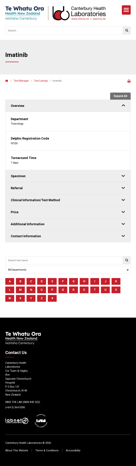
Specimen (68, 176)
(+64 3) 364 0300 (15, 407)
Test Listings (41, 80)
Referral (68, 188)
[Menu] (126, 10)
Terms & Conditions (47, 450)
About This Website (16, 450)
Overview (68, 105)
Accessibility (73, 450)
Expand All (120, 96)
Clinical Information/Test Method (68, 200)
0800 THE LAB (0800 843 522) (22, 402)
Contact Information (68, 236)
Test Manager (21, 80)
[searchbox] (68, 30)
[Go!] (127, 30)
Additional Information (68, 224)
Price (68, 212)
